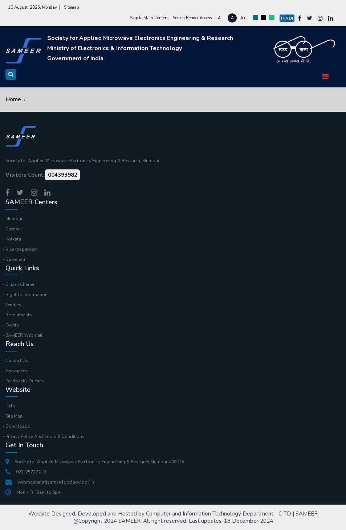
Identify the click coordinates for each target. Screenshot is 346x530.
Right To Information (26, 294)
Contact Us (16, 360)
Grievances (16, 371)
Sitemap (71, 7)
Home (13, 99)
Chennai (13, 229)
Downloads (17, 426)
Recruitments (18, 315)
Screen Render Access (192, 18)
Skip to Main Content (149, 18)
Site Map (14, 416)
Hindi (287, 18)
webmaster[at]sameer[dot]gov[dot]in (49, 482)
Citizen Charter (19, 284)
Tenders (13, 305)
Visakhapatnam (21, 249)
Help (10, 406)
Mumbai (13, 219)
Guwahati (15, 259)
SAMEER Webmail (23, 335)
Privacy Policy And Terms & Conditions (45, 436)
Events (12, 325)
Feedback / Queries (24, 381)
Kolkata (13, 239)
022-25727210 (25, 472)
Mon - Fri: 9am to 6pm (33, 492)
